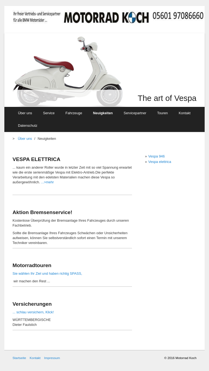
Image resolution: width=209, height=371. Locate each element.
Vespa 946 (156, 156)
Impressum (52, 358)
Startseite (19, 358)
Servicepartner (135, 113)
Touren (162, 113)
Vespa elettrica (159, 162)
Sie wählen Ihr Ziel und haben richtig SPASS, (47, 273)
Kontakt (184, 113)
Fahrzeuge (74, 113)
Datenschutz (27, 125)
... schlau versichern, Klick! (33, 312)
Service (49, 113)
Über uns (25, 113)
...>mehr (47, 182)
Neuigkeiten (103, 113)
